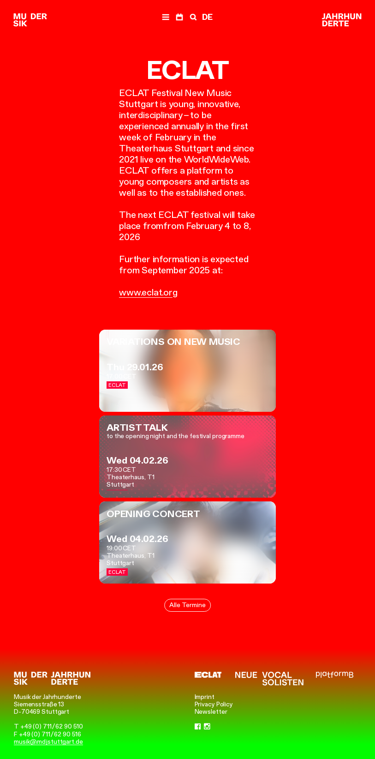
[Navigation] (166, 17)
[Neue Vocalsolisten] (269, 679)
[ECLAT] (208, 675)
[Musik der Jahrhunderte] (30, 20)
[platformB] (334, 675)
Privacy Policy (214, 704)
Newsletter (211, 711)
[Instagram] (207, 726)
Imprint (204, 696)
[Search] (192, 17)
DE (207, 17)
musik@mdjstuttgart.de (48, 741)
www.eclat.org (148, 292)
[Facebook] (198, 726)
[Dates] (179, 17)
